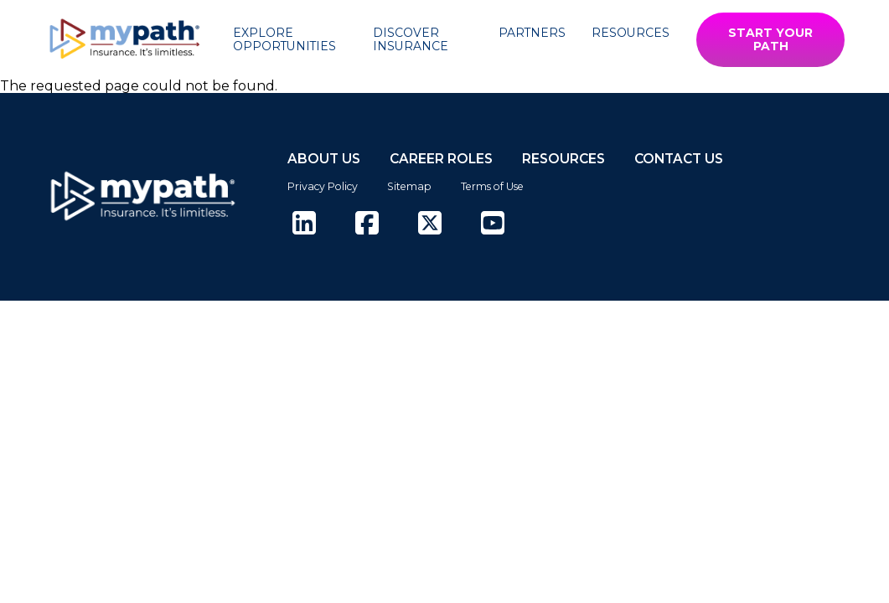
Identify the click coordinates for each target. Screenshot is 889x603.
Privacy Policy (322, 186)
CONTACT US (678, 159)
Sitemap (409, 186)
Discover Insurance (410, 39)
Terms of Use (492, 186)
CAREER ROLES (441, 159)
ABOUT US (323, 159)
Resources (630, 32)
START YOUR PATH (770, 39)
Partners (532, 32)
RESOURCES (563, 159)
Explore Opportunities (284, 39)
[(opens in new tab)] (304, 224)
